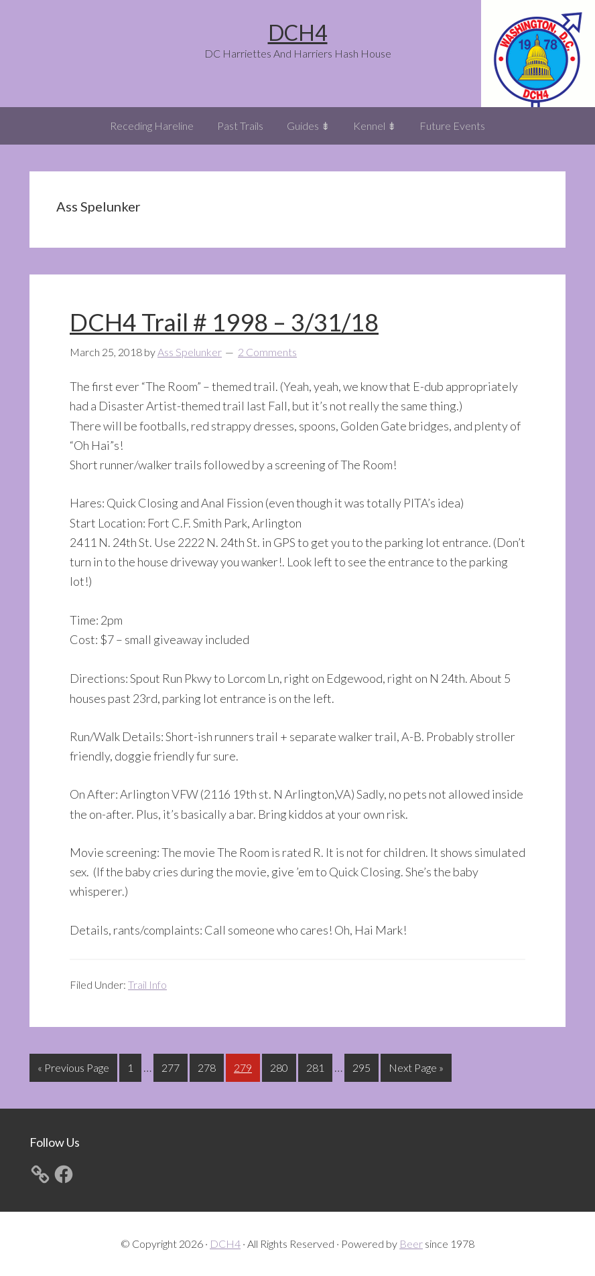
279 (244, 1066)
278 (208, 1066)
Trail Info (147, 984)
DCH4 (298, 32)
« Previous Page (73, 1070)
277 (172, 1066)
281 (317, 1066)
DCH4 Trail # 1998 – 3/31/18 (224, 322)
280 (280, 1066)
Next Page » (416, 1070)
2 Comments (267, 351)
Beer (411, 1243)
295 (363, 1066)
